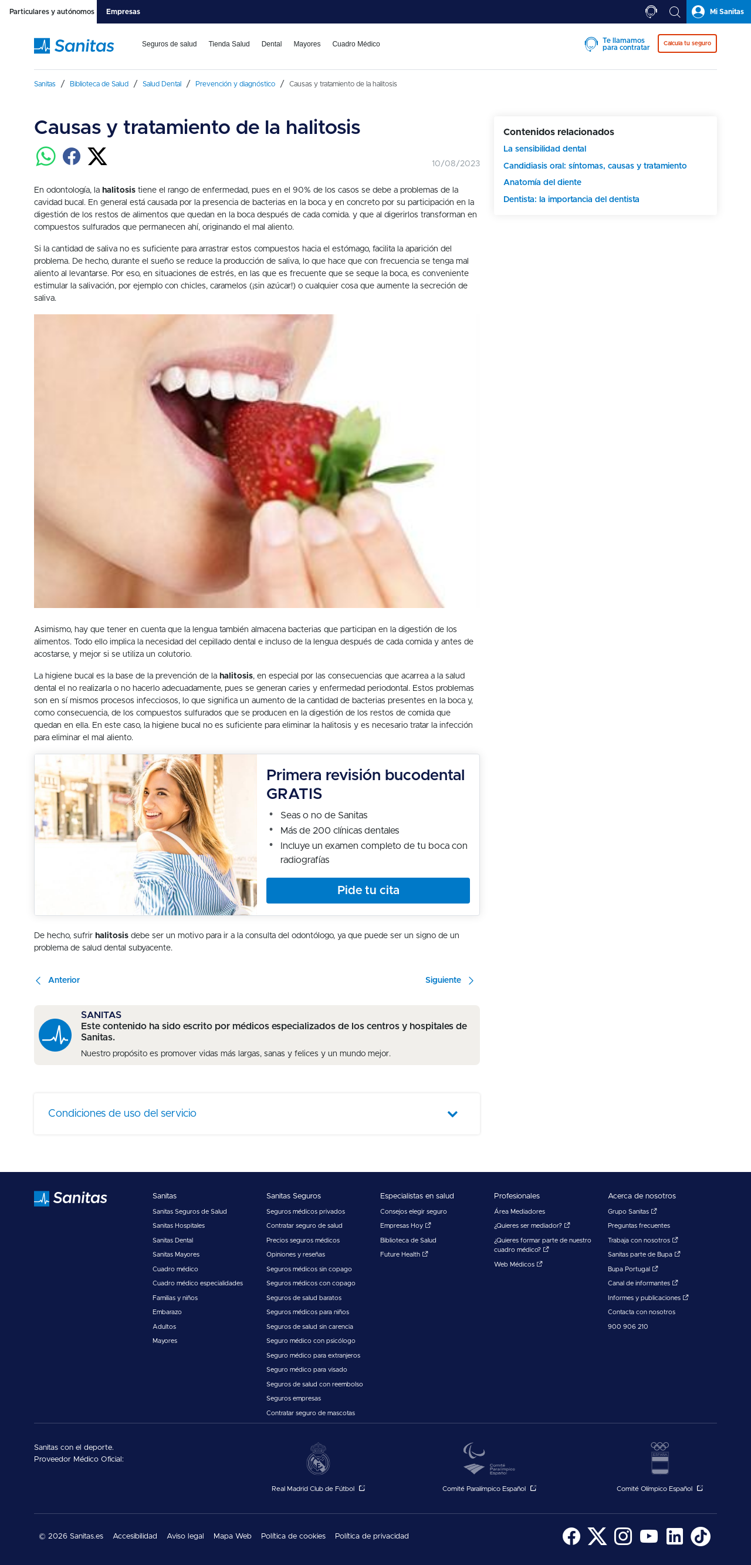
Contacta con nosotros (641, 1312)
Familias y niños (175, 1298)
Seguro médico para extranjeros (313, 1355)
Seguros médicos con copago (311, 1283)
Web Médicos (518, 1264)
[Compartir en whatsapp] (45, 163)
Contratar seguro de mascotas (310, 1413)
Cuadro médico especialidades (198, 1283)
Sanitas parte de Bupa (644, 1254)
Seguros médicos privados (305, 1211)
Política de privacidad (372, 1536)
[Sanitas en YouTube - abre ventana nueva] (649, 1544)
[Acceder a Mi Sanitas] (718, 11)
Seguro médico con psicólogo (311, 1341)
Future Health (404, 1254)
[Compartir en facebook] (71, 163)
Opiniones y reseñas (295, 1254)
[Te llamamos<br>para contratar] (651, 11)
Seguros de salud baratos (303, 1298)
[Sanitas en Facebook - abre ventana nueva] (571, 1544)
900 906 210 (628, 1327)
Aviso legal (185, 1536)
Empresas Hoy (405, 1226)
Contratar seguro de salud (304, 1226)
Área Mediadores (519, 1211)
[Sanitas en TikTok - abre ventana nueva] (700, 1544)
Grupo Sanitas (632, 1211)
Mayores (165, 1341)
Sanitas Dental (173, 1240)
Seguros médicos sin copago (309, 1269)
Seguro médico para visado (306, 1369)
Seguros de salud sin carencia (309, 1327)
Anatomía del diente (542, 183)
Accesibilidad (135, 1536)
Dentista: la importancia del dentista (571, 200)
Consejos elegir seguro (413, 1211)
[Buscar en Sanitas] (674, 11)
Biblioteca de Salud (408, 1240)
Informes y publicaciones (648, 1298)
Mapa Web (233, 1536)
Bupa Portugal (633, 1269)
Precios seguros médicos (303, 1240)
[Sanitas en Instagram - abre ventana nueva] (623, 1544)
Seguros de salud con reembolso (314, 1384)
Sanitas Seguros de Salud (190, 1211)
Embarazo (167, 1312)
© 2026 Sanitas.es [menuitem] (71, 1536)
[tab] (48, 11)
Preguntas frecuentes (639, 1226)
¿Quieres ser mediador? (532, 1226)
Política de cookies (293, 1536)
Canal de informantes (643, 1283)
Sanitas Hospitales (179, 1226)
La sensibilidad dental (544, 149)
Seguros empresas (293, 1398)
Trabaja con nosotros (643, 1240)
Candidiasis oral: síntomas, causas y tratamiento (595, 166)
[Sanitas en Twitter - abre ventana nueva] (597, 1544)
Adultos (164, 1327)
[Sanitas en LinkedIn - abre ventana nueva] (674, 1544)
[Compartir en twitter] (97, 163)
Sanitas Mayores (176, 1254)
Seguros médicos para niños (307, 1312)
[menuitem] (169, 51)
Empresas (123, 11)
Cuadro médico (175, 1269)
